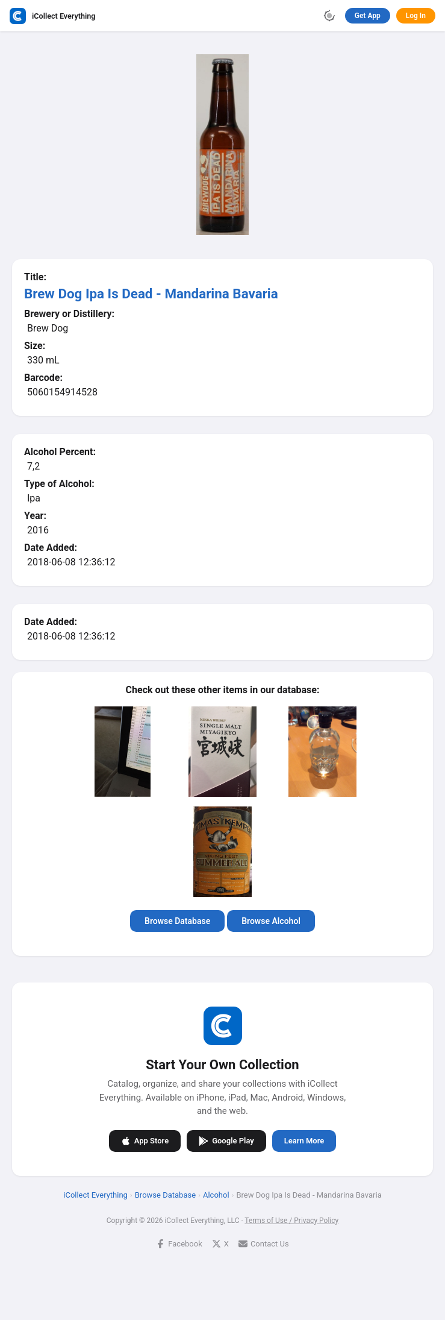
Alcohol (216, 1194)
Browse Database (177, 921)
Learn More (304, 1140)
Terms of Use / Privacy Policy (291, 1220)
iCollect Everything (95, 1194)
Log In (416, 15)
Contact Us (263, 1243)
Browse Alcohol (270, 921)
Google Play (226, 1140)
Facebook (179, 1243)
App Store (145, 1140)
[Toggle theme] (329, 15)
